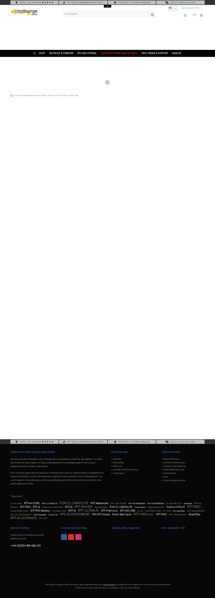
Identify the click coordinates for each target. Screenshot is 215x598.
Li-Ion (140, 510)
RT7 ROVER (84, 507)
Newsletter (118, 462)
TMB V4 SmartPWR (52, 507)
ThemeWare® (134, 588)
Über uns (117, 466)
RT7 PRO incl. (144, 514)
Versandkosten (109, 584)
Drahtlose (188, 503)
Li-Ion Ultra (16, 503)
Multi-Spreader (40, 515)
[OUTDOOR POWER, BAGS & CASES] (119, 53)
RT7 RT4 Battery (40, 510)
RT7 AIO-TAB (128, 510)
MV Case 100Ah (118, 503)
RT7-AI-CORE (32, 503)
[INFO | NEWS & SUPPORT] (154, 53)
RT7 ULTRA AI (88, 510)
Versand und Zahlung (174, 466)
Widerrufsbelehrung (173, 469)
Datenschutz (169, 473)
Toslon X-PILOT (176, 507)
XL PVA (167, 510)
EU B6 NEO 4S (174, 503)
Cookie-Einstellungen (174, 462)
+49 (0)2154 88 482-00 (25, 545)
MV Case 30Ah (179, 511)
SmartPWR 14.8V (19, 510)
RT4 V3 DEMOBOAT (137, 503)
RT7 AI (37, 507)
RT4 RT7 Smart (101, 514)
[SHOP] (42, 53)
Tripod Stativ (140, 507)
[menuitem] (192, 8)
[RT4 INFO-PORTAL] (87, 53)
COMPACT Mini (153, 510)
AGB (165, 476)
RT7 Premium (109, 510)
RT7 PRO (25, 507)
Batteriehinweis (171, 459)
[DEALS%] (176, 53)
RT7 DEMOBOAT (196, 510)
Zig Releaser (101, 507)
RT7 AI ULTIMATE (23, 518)
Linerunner (53, 515)
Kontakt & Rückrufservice (126, 469)
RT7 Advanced (100, 503)
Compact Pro (59, 510)
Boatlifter (195, 514)
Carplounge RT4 (156, 507)
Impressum (119, 473)
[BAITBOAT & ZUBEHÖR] (61, 53)
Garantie (117, 459)
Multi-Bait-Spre (122, 514)
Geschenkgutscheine (174, 480)
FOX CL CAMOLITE (50, 503)
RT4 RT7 (43, 518)
